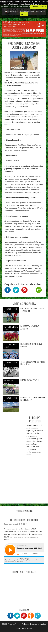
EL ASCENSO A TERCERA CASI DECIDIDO (31, 345)
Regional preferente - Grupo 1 (11, 328)
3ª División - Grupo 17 (10, 310)
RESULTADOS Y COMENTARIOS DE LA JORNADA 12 (32, 398)
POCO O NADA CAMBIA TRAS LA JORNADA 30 (32, 309)
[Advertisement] (24, 477)
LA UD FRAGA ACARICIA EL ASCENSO (30, 327)
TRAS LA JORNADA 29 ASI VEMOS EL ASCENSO (32, 363)
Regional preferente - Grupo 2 (11, 345)
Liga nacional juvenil (9, 381)
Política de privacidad (24, 629)
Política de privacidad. (39, 7)
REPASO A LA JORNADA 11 (29, 380)
